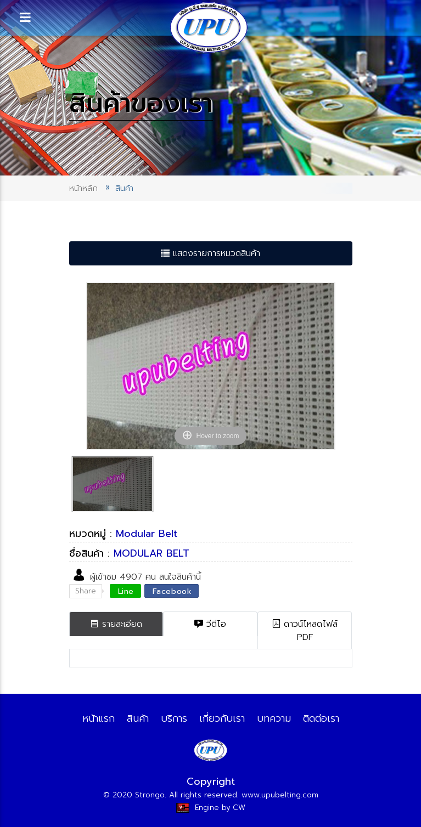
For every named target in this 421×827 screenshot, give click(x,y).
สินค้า (138, 718)
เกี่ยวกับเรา (222, 718)
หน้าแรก (98, 718)
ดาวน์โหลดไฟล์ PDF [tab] (305, 631)
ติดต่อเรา (321, 718)
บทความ (274, 718)
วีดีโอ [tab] (210, 624)
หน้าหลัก (83, 188)
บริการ (174, 718)
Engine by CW (210, 807)
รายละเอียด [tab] (116, 624)
